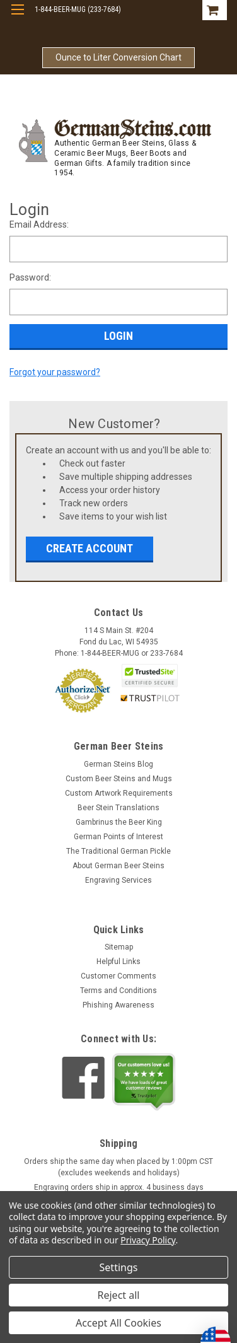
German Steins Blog (118, 764)
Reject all (119, 1295)
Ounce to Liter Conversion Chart (118, 57)
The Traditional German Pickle (118, 851)
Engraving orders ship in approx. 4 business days (119, 1187)
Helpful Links (118, 961)
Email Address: (39, 224)
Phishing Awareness (118, 1005)
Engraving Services (118, 880)
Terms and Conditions (118, 990)
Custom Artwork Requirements (119, 793)
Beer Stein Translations (118, 807)
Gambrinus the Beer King (119, 822)
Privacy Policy (147, 1240)
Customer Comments (118, 976)
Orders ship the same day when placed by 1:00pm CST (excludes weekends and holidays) (118, 1167)
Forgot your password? (54, 372)
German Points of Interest (118, 836)
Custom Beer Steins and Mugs (119, 778)
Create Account (89, 548)
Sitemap (119, 947)
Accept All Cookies (118, 1323)
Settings (119, 1267)
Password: (30, 277)
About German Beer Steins (118, 865)
